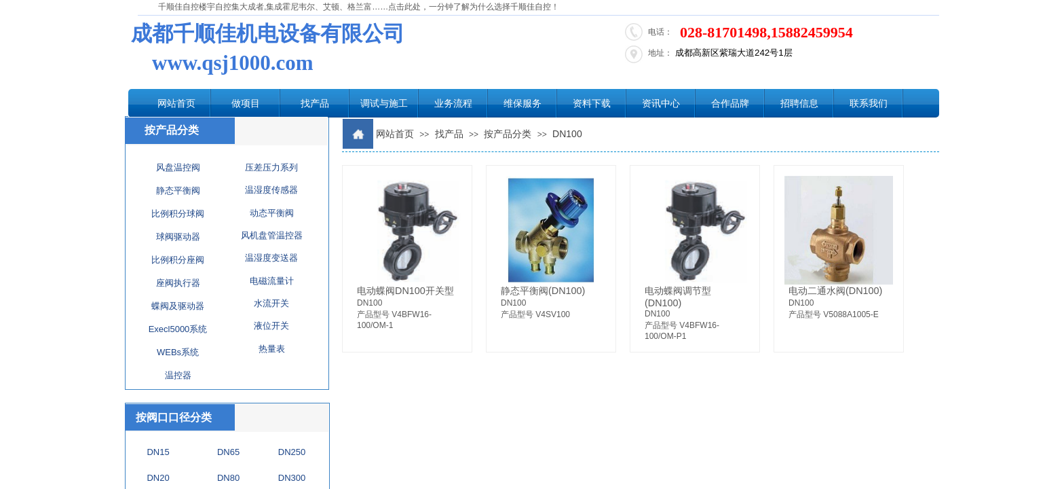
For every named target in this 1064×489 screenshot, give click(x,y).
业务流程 (453, 103)
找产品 (315, 103)
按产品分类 (507, 133)
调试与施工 (384, 103)
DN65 (228, 452)
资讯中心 (661, 103)
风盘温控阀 (178, 167)
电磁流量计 (272, 281)
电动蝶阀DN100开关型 (405, 290)
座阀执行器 (178, 283)
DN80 (228, 478)
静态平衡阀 (178, 190)
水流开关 (271, 303)
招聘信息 (799, 103)
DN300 (291, 478)
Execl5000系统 (178, 329)
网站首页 (176, 103)
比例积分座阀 (177, 260)
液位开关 (271, 326)
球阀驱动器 (178, 237)
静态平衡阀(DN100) (543, 290)
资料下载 (592, 103)
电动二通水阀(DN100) (835, 290)
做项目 (245, 103)
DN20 (158, 478)
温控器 (178, 375)
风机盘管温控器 (272, 235)
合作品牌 (730, 103)
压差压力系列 (271, 167)
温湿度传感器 (271, 190)
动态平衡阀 (272, 213)
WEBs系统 (178, 352)
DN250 (291, 452)
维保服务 (523, 103)
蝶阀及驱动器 (177, 306)
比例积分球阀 (177, 214)
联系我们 (869, 103)
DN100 (567, 133)
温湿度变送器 (271, 258)
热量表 (272, 349)
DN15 (158, 452)
